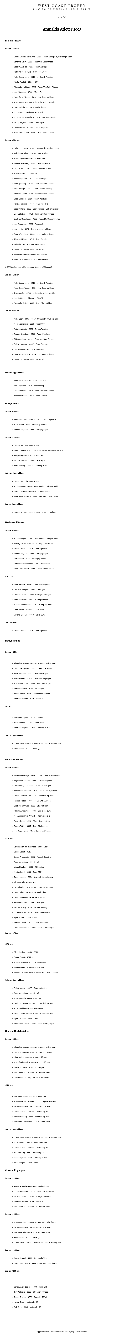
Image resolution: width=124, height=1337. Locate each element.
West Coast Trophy (62, 5)
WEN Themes (82, 1331)
